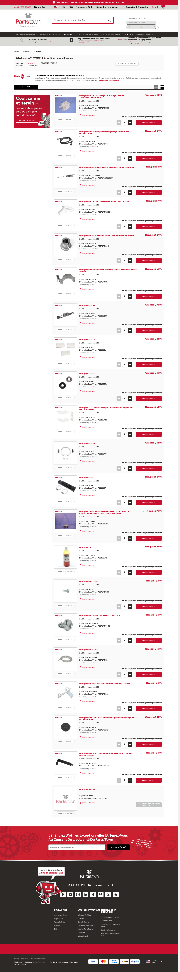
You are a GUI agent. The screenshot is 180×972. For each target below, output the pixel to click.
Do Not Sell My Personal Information (64, 961)
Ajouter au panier (148, 124)
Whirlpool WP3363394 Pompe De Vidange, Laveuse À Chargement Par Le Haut (102, 98)
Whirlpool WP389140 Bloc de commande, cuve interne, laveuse (106, 237)
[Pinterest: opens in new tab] (101, 894)
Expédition (58, 918)
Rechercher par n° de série (107, 7)
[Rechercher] (158, 27)
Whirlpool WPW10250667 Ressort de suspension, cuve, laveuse (106, 169)
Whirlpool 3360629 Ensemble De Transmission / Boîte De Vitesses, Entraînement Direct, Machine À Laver (104, 514)
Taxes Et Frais (59, 921)
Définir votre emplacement (108, 80)
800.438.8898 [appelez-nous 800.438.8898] (80, 887)
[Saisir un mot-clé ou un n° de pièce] (78, 20)
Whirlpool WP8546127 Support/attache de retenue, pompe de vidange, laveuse (105, 756)
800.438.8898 (26, 7)
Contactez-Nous (60, 914)
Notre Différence (84, 921)
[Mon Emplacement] (155, 7)
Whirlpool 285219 (87, 341)
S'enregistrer (143, 7)
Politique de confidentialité (35, 961)
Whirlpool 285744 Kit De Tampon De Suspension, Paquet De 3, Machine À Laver (106, 410)
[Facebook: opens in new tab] (63, 894)
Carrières (81, 918)
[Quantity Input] (124, 124)
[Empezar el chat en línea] (38, 887)
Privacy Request (20, 964)
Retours (57, 925)
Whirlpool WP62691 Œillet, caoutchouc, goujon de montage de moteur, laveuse (106, 720)
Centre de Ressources (110, 35)
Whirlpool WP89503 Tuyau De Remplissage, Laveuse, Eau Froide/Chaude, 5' (104, 134)
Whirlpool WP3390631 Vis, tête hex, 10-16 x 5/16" (100, 617)
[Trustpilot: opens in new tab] (116, 894)
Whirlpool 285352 (87, 375)
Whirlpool (32, 63)
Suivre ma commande (144, 35)
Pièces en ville (106, 920)
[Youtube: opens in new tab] (70, 894)
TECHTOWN (127, 35)
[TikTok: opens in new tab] (93, 894)
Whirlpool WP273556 (88, 583)
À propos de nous (84, 914)
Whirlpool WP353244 (88, 651)
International (83, 935)
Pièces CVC (68, 35)
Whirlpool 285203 (87, 307)
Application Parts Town (110, 917)
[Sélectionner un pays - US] (55, 7)
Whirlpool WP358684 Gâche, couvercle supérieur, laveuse (104, 685)
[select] (154, 961)
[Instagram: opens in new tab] (78, 894)
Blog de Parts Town (85, 928)
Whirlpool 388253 (87, 791)
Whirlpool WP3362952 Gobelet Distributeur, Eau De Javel (104, 203)
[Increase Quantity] (130, 124)
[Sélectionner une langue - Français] (63, 7)
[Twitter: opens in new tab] (108, 894)
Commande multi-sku (84, 7)
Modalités (18, 961)
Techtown (81, 932)
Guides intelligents (108, 929)
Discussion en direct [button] (97, 886)
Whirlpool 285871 (87, 479)
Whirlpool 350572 (87, 549)
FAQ (56, 928)
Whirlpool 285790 (87, 445)
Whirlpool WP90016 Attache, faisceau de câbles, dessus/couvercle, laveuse (108, 272)
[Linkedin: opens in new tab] (85, 894)
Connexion (130, 7)
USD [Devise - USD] (71, 7)
